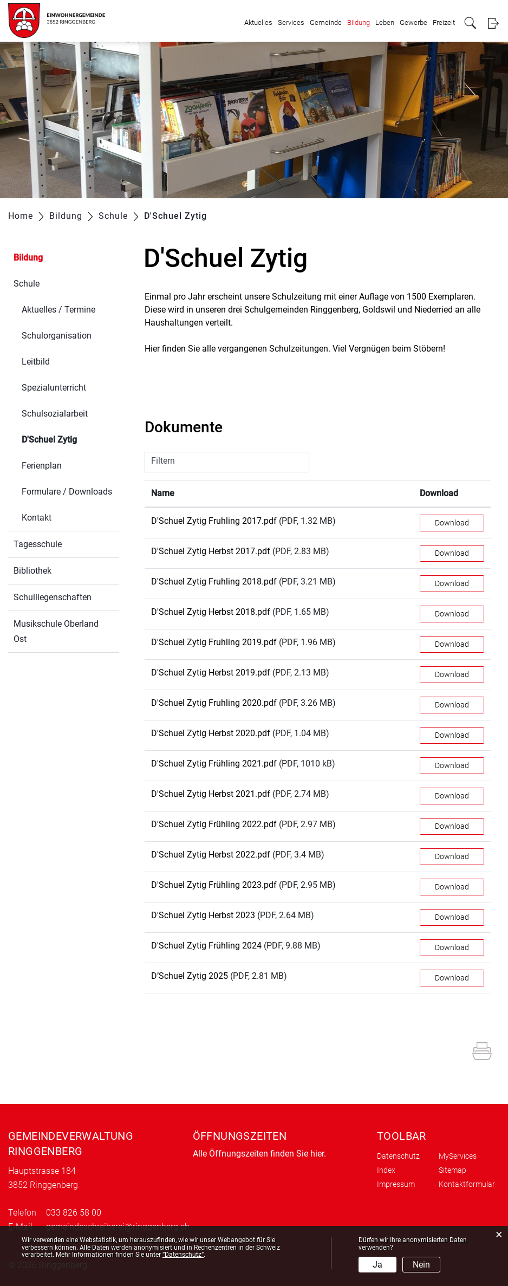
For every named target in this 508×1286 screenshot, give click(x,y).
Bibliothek (32, 571)
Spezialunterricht (54, 387)
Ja (377, 1264)
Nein (421, 1264)
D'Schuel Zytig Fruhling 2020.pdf (214, 703)
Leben (384, 22)
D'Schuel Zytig (70, 438)
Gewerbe (413, 22)
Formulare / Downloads (67, 491)
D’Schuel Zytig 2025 (189, 976)
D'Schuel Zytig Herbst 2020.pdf (210, 733)
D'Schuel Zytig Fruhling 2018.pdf (214, 581)
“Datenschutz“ (183, 1254)
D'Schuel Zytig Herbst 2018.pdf (210, 612)
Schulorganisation (57, 335)
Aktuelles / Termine (58, 309)
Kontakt (36, 517)
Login (493, 23)
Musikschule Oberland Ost (56, 631)
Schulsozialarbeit (55, 413)
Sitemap (452, 1170)
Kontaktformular (467, 1184)
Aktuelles (258, 22)
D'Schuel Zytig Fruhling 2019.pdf (214, 642)
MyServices (458, 1156)
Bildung (358, 22)
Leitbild (36, 361)
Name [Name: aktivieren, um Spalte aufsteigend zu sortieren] (162, 493)
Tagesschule (38, 544)
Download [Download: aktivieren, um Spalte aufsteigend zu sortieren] (439, 493)
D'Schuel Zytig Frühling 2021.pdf (214, 763)
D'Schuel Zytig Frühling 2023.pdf (214, 885)
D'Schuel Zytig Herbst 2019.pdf (210, 672)
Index (386, 1170)
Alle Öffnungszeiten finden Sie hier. (259, 1153)
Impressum (396, 1184)
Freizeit (444, 22)
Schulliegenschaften (53, 597)
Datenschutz (398, 1156)
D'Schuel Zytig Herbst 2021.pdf (210, 794)
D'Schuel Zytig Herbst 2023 (203, 915)
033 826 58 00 (73, 1212)
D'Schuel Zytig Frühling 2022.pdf (214, 824)
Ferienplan (42, 465)
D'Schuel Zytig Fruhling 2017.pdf (214, 521)
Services (291, 22)
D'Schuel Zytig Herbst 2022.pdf (210, 854)
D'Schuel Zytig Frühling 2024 (206, 945)
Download (452, 522)
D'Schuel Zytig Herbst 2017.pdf (210, 551)
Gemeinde (326, 22)
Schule (27, 283)
